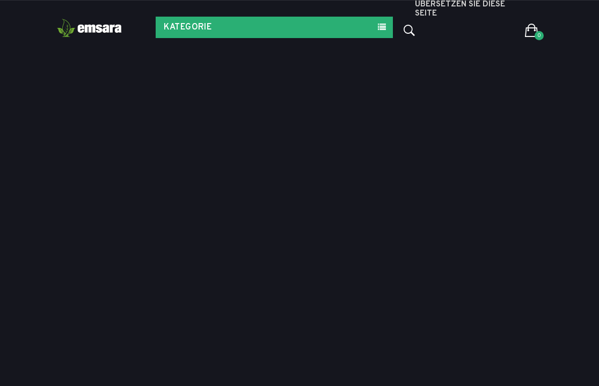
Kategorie (188, 27)
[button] (531, 31)
